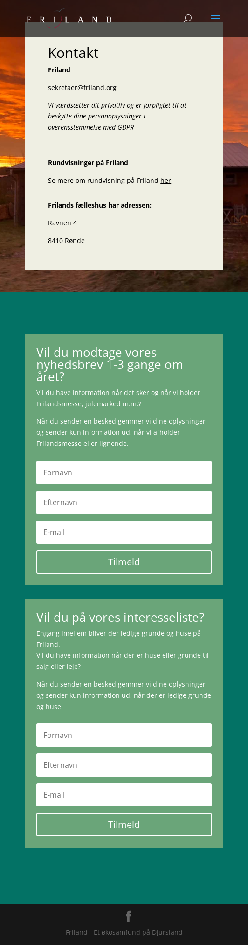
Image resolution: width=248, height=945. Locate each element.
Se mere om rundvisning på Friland (109, 180)
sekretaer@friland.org (82, 87)
